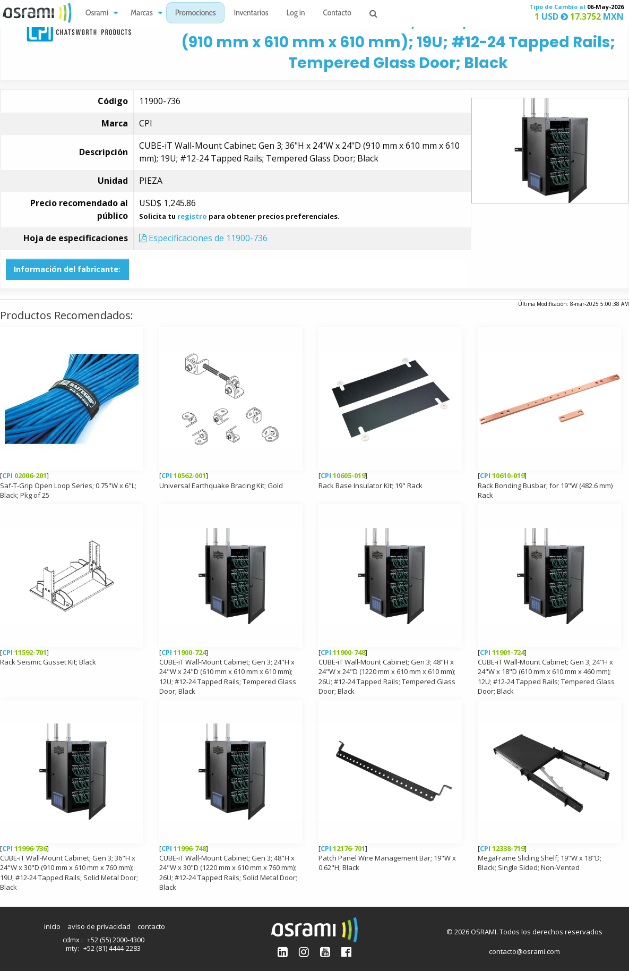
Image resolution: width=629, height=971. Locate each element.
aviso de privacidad (99, 926)
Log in (296, 13)
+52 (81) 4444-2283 (112, 948)
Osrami (96, 13)
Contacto (337, 13)
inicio (52, 926)
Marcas (142, 13)
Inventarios (251, 13)
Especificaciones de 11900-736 (203, 238)
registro (192, 216)
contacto (151, 926)
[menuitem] (99, 13)
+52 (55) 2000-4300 (115, 939)
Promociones (195, 13)
